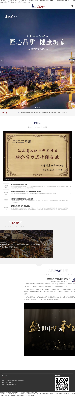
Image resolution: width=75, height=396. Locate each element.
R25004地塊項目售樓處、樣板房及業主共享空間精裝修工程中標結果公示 (43, 113)
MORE (39, 263)
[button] (73, 60)
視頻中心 (45, 126)
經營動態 (37, 126)
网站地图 (32, 395)
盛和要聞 (30, 126)
